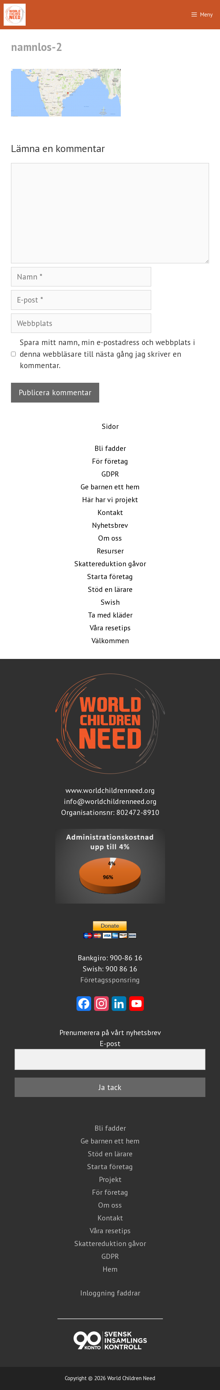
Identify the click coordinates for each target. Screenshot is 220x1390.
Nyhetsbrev (110, 525)
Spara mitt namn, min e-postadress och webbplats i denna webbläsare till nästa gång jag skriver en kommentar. (107, 353)
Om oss (110, 538)
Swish (110, 602)
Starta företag (110, 576)
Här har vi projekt (110, 499)
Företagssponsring (110, 980)
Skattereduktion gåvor (110, 563)
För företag (110, 461)
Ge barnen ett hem (110, 487)
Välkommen (110, 640)
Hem (110, 1269)
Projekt (110, 1179)
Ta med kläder (110, 615)
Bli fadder (110, 448)
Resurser (110, 551)
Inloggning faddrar (110, 1293)
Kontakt (110, 512)
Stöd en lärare (110, 589)
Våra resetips (110, 628)
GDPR (110, 474)
